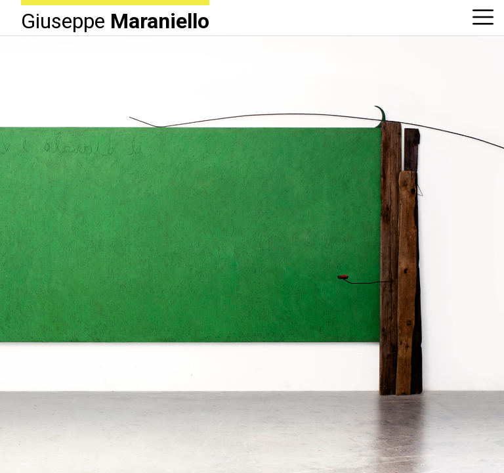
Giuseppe (115, 20)
